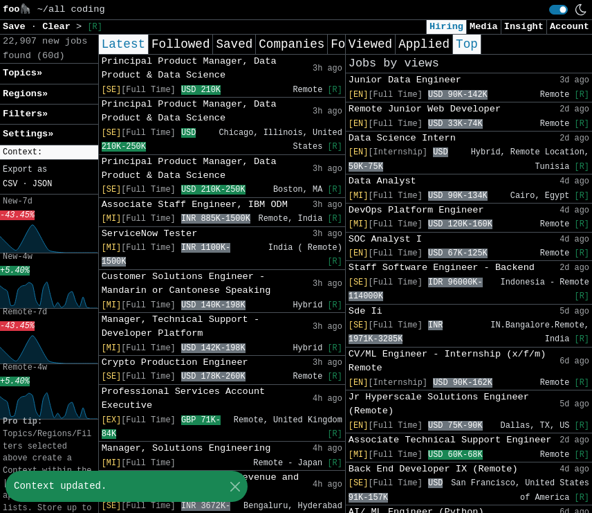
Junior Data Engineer (405, 80)
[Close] (235, 486)
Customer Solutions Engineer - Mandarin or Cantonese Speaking (186, 283)
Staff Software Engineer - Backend (442, 267)
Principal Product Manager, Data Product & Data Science (189, 68)
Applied (424, 44)
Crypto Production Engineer (175, 362)
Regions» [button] (25, 94)
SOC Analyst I (385, 239)
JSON (43, 184)
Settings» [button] (28, 134)
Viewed (370, 44)
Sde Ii (365, 311)
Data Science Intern (402, 138)
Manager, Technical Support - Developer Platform (180, 326)
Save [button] (17, 26)
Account (569, 26)
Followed (180, 44)
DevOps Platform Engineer (416, 210)
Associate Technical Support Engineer (450, 440)
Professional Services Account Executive (184, 398)
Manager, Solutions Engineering (186, 448)
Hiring (446, 26)
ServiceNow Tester (150, 233)
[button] (49, 152)
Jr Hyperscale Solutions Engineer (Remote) (439, 404)
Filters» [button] (25, 114)
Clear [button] (59, 26)
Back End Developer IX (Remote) (433, 469)
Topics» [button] (22, 73)
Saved (234, 44)
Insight (524, 26)
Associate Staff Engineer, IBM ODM (195, 204)
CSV (10, 184)
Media (484, 26)
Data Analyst (382, 181)
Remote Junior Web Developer (425, 109)
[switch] (558, 10)
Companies (291, 44)
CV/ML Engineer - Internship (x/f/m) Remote (447, 361)
